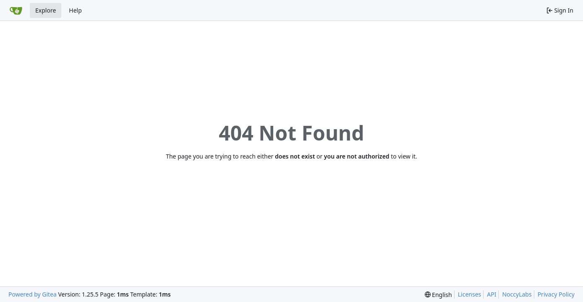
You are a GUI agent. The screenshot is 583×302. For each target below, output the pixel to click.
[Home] (16, 10)
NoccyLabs (516, 294)
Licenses (469, 294)
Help (75, 10)
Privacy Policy (556, 294)
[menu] (438, 295)
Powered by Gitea (32, 294)
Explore (45, 10)
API (491, 294)
